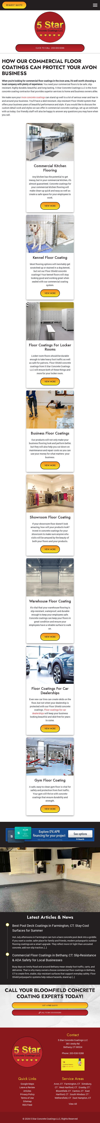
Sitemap (27, 1101)
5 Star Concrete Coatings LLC (45, 1118)
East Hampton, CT (82, 1097)
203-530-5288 (77, 1053)
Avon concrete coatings (33, 97)
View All (73, 1103)
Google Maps (27, 1083)
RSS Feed (27, 1104)
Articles (27, 1090)
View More (50, 205)
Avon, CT (58, 1083)
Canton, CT (78, 1090)
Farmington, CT (72, 1083)
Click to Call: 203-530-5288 (50, 48)
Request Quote (14, 5)
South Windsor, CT (79, 1094)
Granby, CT (84, 1087)
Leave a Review (27, 1087)
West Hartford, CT (68, 1087)
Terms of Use (27, 1097)
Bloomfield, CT (63, 1090)
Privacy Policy (27, 1094)
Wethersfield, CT (63, 1097)
